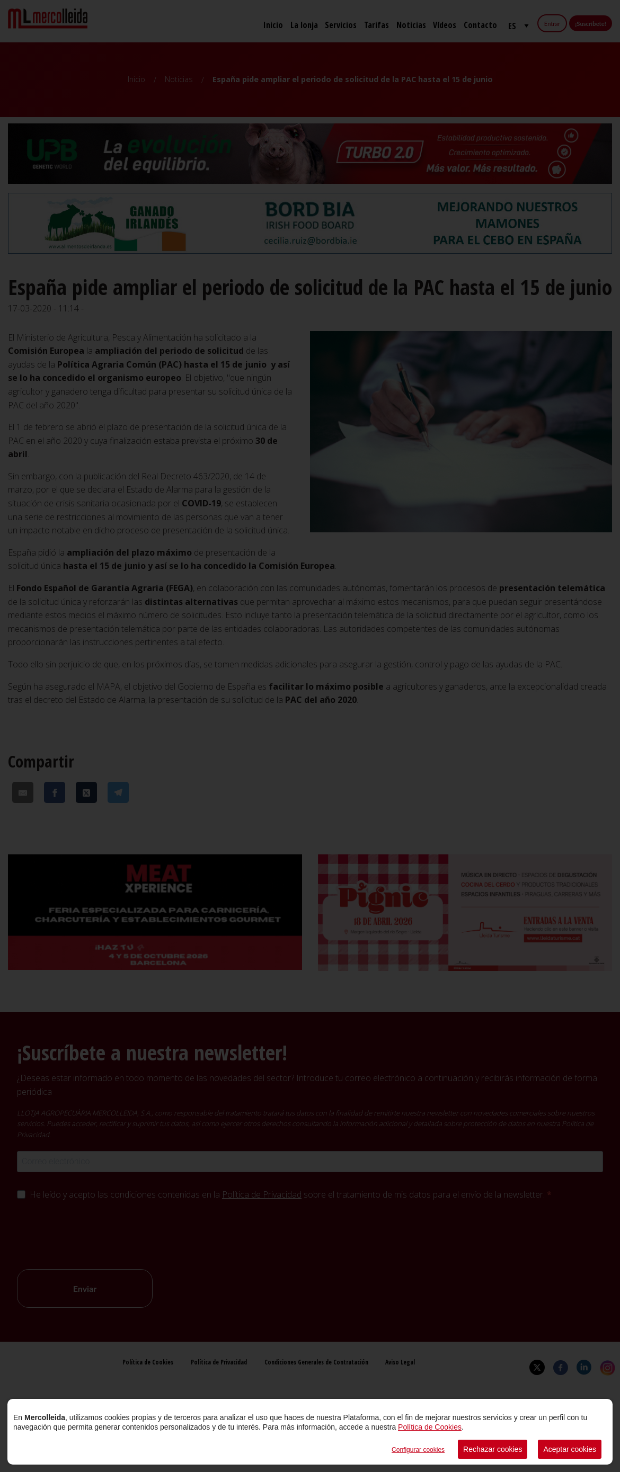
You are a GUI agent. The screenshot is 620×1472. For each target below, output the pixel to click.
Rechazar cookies (492, 1449)
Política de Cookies (430, 1427)
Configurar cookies (418, 1449)
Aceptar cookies (569, 1449)
